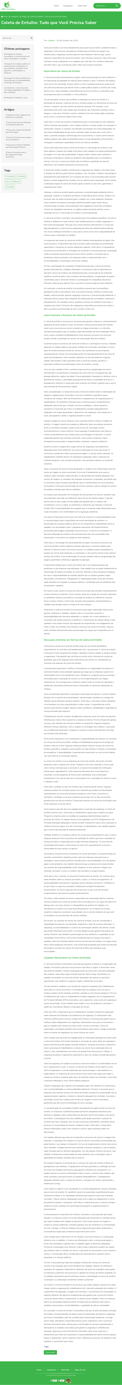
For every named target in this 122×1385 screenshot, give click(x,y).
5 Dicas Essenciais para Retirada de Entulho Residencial (18, 123)
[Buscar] (116, 6)
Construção (10, 176)
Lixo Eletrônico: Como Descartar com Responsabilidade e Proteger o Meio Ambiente (17, 90)
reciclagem (10, 187)
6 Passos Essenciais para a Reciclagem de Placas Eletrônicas (16, 154)
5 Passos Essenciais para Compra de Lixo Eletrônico (18, 138)
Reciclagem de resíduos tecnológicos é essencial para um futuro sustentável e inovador (16, 56)
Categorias (67, 5)
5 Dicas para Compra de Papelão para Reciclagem (18, 131)
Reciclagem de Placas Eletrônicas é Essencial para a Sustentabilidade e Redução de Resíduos (17, 80)
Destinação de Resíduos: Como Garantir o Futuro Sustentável (16, 98)
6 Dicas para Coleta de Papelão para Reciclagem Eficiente (18, 146)
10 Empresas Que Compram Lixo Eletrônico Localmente (18, 116)
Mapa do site (79, 1370)
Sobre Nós (82, 5)
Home (56, 5)
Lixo (7, 182)
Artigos (9, 109)
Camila (51, 40)
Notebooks (16, 182)
